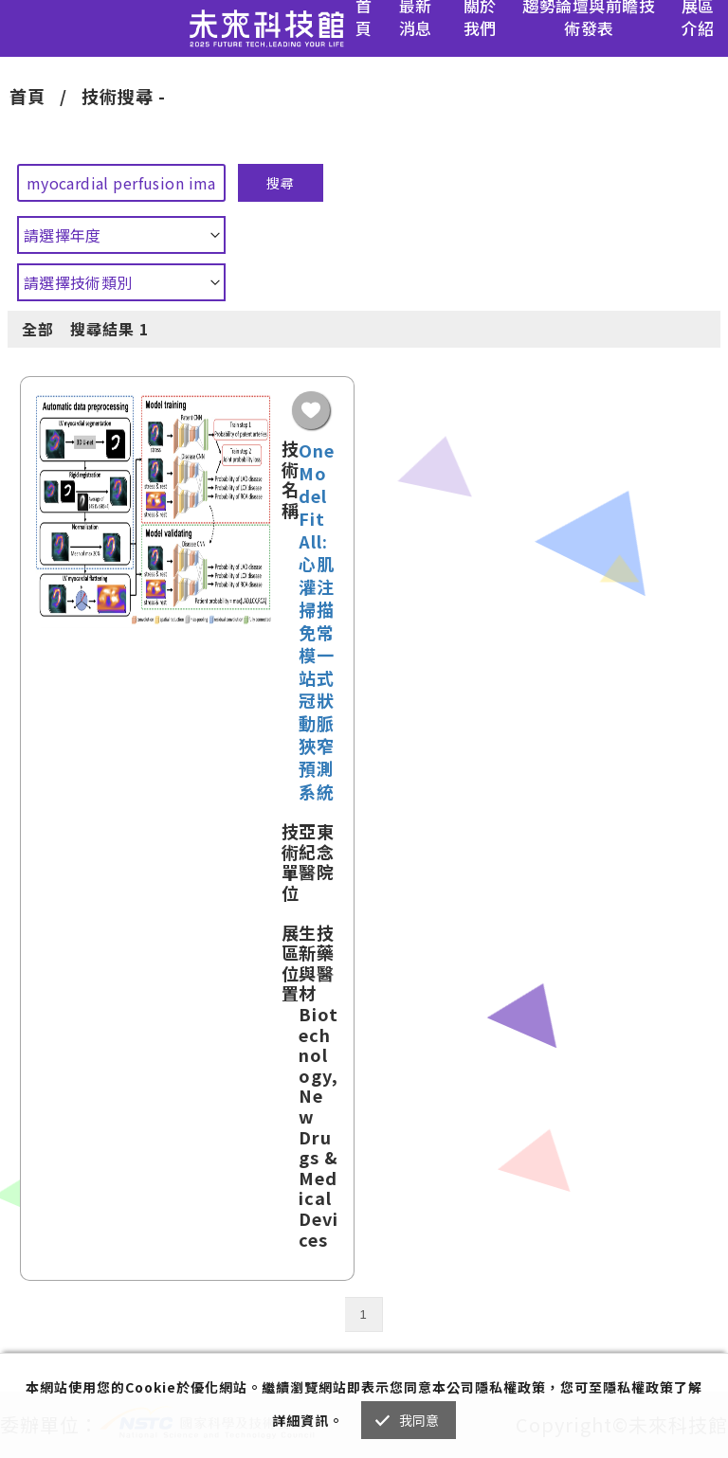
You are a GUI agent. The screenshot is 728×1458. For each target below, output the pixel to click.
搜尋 (280, 182)
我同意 (419, 1420)
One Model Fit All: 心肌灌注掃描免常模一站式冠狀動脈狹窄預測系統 (317, 620)
